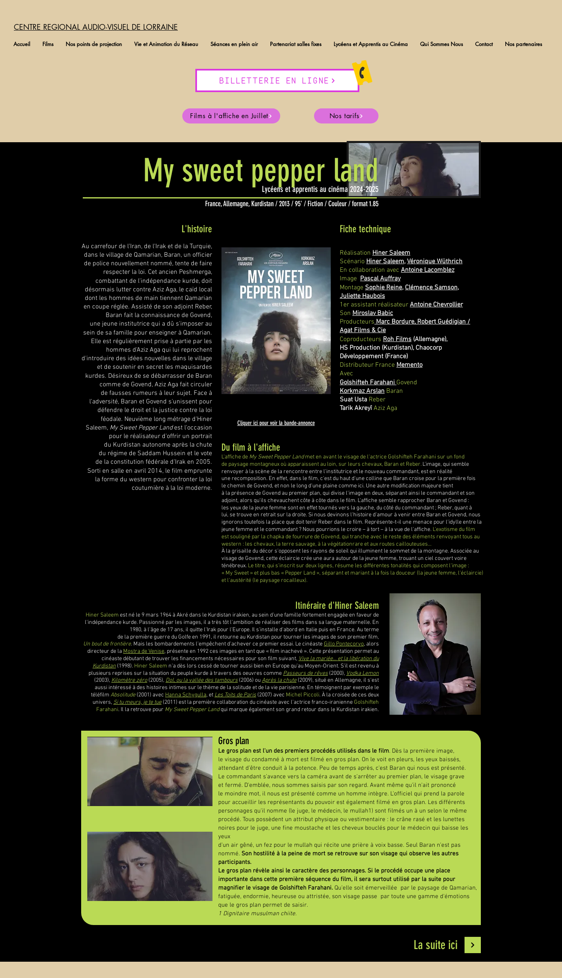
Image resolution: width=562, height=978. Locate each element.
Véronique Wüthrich (434, 262)
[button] (48, 44)
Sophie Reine (383, 288)
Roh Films (397, 339)
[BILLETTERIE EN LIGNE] (277, 80)
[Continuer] (473, 945)
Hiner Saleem (385, 262)
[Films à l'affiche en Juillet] (231, 115)
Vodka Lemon (362, 673)
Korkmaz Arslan (362, 391)
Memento (409, 365)
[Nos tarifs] (346, 115)
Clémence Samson (431, 288)
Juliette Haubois (362, 296)
